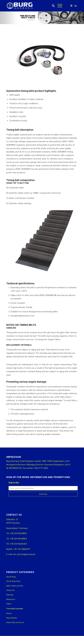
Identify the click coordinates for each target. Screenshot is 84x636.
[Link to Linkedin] (76, 6)
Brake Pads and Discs (15, 622)
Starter (9, 613)
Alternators (10, 599)
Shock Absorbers (13, 581)
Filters (8, 604)
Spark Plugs (11, 577)
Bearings (9, 595)
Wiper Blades (11, 618)
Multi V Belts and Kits (14, 586)
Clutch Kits (10, 590)
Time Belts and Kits (14, 609)
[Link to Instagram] (71, 6)
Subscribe (13, 482)
